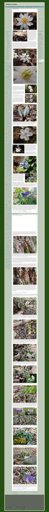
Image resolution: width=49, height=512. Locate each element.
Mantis (10, 169)
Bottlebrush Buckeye (8, 87)
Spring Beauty (7, 234)
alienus (6, 63)
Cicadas (9, 104)
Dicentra (6, 117)
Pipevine (9, 202)
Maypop (9, 171)
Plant (6, 203)
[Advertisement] (8, 19)
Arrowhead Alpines (40, 35)
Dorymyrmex (7, 120)
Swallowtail (7, 244)
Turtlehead (10, 255)
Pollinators (7, 205)
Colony (7, 108)
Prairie (8, 208)
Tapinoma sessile (8, 248)
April (7, 39)
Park (6, 195)
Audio (10, 74)
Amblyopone (9, 63)
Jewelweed (7, 159)
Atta (8, 74)
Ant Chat (8, 66)
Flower (9, 131)
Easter (6, 121)
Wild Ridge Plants (40, 56)
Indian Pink (9, 155)
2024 (7, 32)
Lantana (6, 162)
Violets (9, 259)
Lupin (6, 169)
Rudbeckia (9, 222)
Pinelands (6, 202)
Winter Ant (21, 293)
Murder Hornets (7, 180)
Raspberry (10, 215)
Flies (7, 130)
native (10, 183)
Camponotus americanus (8, 97)
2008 (7, 59)
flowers (9, 132)
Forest (6, 135)
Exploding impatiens (8, 126)
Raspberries (7, 215)
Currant (6, 115)
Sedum (6, 224)
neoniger (6, 187)
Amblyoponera (8, 64)
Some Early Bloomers (8, 41)
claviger (6, 105)
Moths (9, 178)
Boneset (9, 85)
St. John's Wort (9, 235)
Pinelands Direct (40, 48)
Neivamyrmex (8, 186)
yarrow (6, 268)
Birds (8, 78)
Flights (6, 131)
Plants (10, 203)
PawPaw (7, 197)
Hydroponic (8, 153)
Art (6, 73)
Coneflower (7, 110)
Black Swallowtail (9, 80)
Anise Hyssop (9, 65)
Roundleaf (6, 222)
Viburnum (7, 258)
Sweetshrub (8, 246)
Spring (10, 233)
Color (10, 108)
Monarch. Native (8, 176)
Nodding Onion (7, 189)
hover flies (9, 151)
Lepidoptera (7, 165)
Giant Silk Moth (7, 141)
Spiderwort (7, 233)
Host (6, 151)
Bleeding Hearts (8, 83)
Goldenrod (9, 143)
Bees (6, 76)
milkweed (7, 173)
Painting (9, 194)
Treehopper (9, 252)
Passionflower (8, 196)
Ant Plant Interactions (35, 6)
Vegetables (9, 257)
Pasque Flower (9, 195)
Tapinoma (9, 247)
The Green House (9, 250)
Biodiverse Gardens (11, 4)
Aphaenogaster (7, 69)
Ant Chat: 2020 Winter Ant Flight (17, 215)
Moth (6, 178)
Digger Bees (9, 117)
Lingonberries (9, 167)
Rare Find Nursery (40, 52)
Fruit (6, 138)
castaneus (10, 101)
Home (6, 6)
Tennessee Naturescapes (40, 53)
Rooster (6, 221)
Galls (6, 139)
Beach (6, 75)
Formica (9, 135)
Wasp (10, 261)
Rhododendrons (8, 220)
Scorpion (9, 223)
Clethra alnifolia (8, 106)
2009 (7, 58)
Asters (6, 74)
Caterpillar (8, 102)
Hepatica (10, 146)
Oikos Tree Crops (40, 47)
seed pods (9, 224)
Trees (6, 253)
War (8, 261)
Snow (9, 228)
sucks (7, 241)
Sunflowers (7, 243)
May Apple (7, 171)
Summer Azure (7, 242)
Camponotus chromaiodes (8, 99)
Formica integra (7, 136)
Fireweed (10, 129)
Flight (9, 130)
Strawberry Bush (7, 239)
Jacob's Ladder (7, 157)
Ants (8, 67)
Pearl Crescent (7, 198)
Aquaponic (7, 71)
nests (9, 187)
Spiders (9, 232)
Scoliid (7, 223)
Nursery (6, 191)
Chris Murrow (13, 507)
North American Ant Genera (11, 6)
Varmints (6, 257)
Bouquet (6, 88)
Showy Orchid (7, 226)
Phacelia (10, 200)
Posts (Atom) (17, 493)
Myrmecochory (7, 181)
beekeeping (9, 75)
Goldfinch (8, 144)
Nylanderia (10, 191)
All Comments (41, 61)
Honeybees (9, 149)
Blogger (26, 509)
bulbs (9, 90)
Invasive (10, 156)
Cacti (9, 95)
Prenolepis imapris (16, 293)
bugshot (6, 90)
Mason (9, 170)
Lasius (9, 162)
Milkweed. (6, 174)
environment (8, 124)
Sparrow (10, 231)
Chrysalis (7, 104)
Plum (8, 204)
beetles (10, 76)
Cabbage (6, 95)
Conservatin (7, 111)
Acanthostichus (7, 62)
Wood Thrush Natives (40, 57)
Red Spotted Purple (8, 217)
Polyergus (7, 206)
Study (9, 240)
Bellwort (10, 77)
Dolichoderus (8, 119)
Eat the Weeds (8, 122)
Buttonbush (8, 94)
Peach (9, 197)
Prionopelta (9, 211)
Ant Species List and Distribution (20, 6)
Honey (7, 148)
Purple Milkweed (8, 213)
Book (6, 86)
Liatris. (6, 166)
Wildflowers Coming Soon (16, 296)
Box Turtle (9, 88)
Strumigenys (7, 240)
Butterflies (7, 93)
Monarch (10, 175)
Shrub (9, 226)
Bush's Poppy (7, 92)
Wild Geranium (9, 263)
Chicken (9, 103)
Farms (9, 128)
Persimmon (7, 200)
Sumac (9, 241)
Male (8, 169)
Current (9, 115)
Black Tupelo (8, 81)
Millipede (9, 174)
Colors (8, 109)
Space (8, 231)
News (6, 188)
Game (9, 139)
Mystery (7, 183)
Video (19, 293)
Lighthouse (9, 166)
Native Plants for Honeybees (28, 6)
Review (6, 219)
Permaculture (7, 199)
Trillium (10, 253)
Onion (6, 193)
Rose (9, 221)
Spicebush (7, 232)
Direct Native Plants (40, 38)
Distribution (7, 118)
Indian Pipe (7, 156)
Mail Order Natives (40, 43)
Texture (6, 250)
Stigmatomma (7, 237)
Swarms (7, 245)
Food (9, 134)
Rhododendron (9, 219)
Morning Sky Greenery (39, 46)
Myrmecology (7, 182)
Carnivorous (7, 101)
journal (10, 160)
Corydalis (6, 113)
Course (9, 113)
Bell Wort (8, 77)
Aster (9, 73)
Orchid (9, 193)
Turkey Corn (7, 255)
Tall (10, 246)
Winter (7, 266)
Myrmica (10, 182)
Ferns (6, 129)
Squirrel (6, 235)
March (7, 40)
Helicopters (7, 146)
